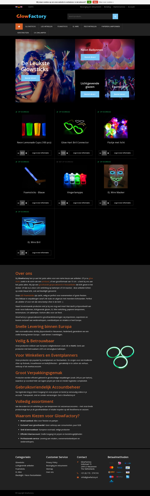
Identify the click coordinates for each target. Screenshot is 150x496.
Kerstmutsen (23, 33)
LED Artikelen (46, 26)
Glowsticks (30, 26)
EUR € (30, 7)
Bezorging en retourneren (90, 7)
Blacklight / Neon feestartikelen (28, 475)
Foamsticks (63, 26)
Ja (89, 2)
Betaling (107, 7)
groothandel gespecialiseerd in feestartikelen (57, 284)
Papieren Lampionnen (111, 26)
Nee (95, 2)
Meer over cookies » (106, 2)
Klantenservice (119, 7)
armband (45, 281)
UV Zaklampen (40, 33)
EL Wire (76, 26)
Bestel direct (30, 78)
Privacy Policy (51, 462)
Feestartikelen (90, 26)
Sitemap (49, 469)
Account (131, 7)
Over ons (50, 472)
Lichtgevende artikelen (24, 465)
